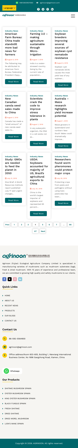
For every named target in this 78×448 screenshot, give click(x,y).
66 (70, 225)
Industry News (11, 31)
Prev (7, 225)
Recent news (11, 305)
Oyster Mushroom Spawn (17, 393)
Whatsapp (15, 371)
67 (35, 231)
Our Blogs (10, 316)
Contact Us (10, 321)
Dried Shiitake (12, 413)
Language (8, 8)
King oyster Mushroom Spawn (20, 398)
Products (10, 311)
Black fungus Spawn (15, 403)
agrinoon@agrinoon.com (50, 3)
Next (42, 231)
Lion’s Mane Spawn (14, 424)
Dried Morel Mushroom (17, 419)
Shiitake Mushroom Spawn (18, 388)
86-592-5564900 (17, 338)
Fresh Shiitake (12, 408)
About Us (9, 300)
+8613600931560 (26, 3)
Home (7, 295)
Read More (13, 81)
